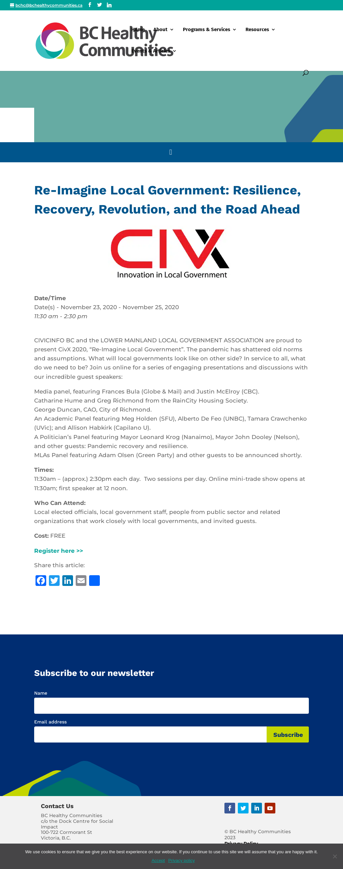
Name (40, 693)
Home (138, 29)
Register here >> (58, 550)
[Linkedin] (109, 5)
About (160, 29)
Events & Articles (150, 51)
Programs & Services (206, 29)
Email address (50, 721)
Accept (158, 860)
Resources (257, 29)
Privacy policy (181, 860)
